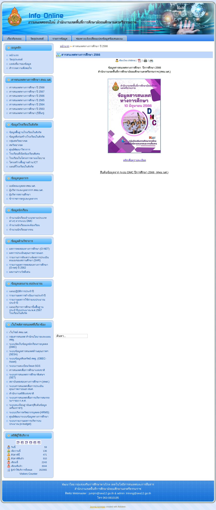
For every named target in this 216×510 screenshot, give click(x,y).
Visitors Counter (28, 473)
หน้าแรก (64, 46)
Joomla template (97, 507)
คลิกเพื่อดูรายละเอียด (134, 160)
